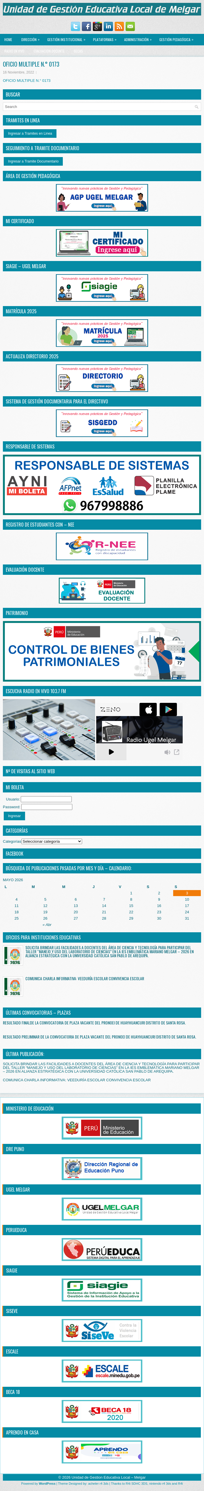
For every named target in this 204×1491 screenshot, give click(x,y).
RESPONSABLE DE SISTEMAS (30, 446)
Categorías (12, 841)
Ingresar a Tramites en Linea (30, 133)
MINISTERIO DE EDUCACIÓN (30, 1108)
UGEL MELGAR (18, 1189)
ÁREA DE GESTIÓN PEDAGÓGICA (33, 176)
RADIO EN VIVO (14, 51)
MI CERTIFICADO (20, 221)
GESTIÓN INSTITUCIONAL (67, 38)
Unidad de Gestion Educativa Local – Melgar (108, 1477)
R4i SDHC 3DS (136, 1483)
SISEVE (12, 1311)
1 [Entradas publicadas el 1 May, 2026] (131, 893)
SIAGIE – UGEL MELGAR (26, 266)
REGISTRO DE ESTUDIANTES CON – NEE (40, 524)
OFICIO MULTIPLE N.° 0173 (26, 80)
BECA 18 (13, 1391)
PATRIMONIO (17, 613)
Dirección (31, 38)
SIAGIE (11, 1270)
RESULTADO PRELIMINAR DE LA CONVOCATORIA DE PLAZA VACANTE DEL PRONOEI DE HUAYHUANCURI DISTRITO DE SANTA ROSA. (99, 1037)
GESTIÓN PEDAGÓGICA (177, 38)
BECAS (78, 51)
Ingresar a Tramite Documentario (33, 161)
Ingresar (14, 816)
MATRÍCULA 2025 (21, 311)
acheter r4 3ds (98, 1483)
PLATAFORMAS (106, 38)
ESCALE (12, 1351)
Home (8, 39)
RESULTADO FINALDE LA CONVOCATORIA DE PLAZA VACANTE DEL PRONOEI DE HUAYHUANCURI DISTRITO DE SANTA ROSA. (94, 1023)
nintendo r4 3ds (160, 1483)
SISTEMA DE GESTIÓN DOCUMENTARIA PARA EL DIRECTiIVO (57, 401)
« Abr (47, 925)
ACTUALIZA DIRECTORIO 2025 (32, 356)
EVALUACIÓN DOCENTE (49, 51)
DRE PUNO (15, 1149)
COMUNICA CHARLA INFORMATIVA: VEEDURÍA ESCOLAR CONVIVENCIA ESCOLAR (84, 978)
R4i (180, 1483)
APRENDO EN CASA (22, 1432)
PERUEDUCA (16, 1230)
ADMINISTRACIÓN (139, 38)
